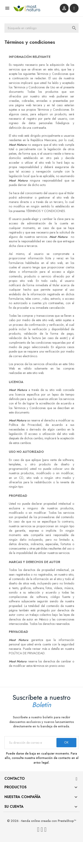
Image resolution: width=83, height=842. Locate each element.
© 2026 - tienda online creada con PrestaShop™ (41, 821)
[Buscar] (41, 28)
